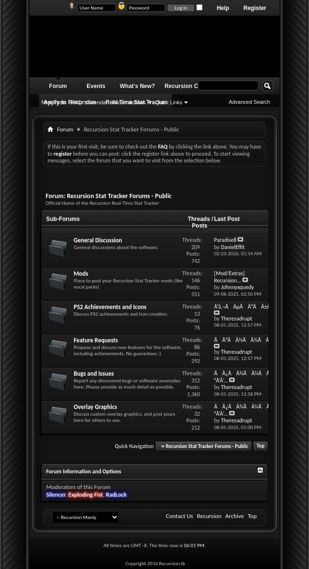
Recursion (209, 515)
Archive (234, 515)
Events (96, 86)
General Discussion (98, 240)
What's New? (137, 86)
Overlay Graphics (95, 406)
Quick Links (169, 102)
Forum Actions (128, 102)
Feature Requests (96, 340)
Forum (58, 86)
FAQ (76, 102)
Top (260, 446)
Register (254, 8)
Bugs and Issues (94, 373)
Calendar (97, 102)
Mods (81, 273)
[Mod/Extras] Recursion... (229, 277)
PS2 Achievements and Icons (110, 306)
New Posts (54, 102)
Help (223, 8)
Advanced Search (249, 102)
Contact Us (179, 515)
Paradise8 (225, 240)
